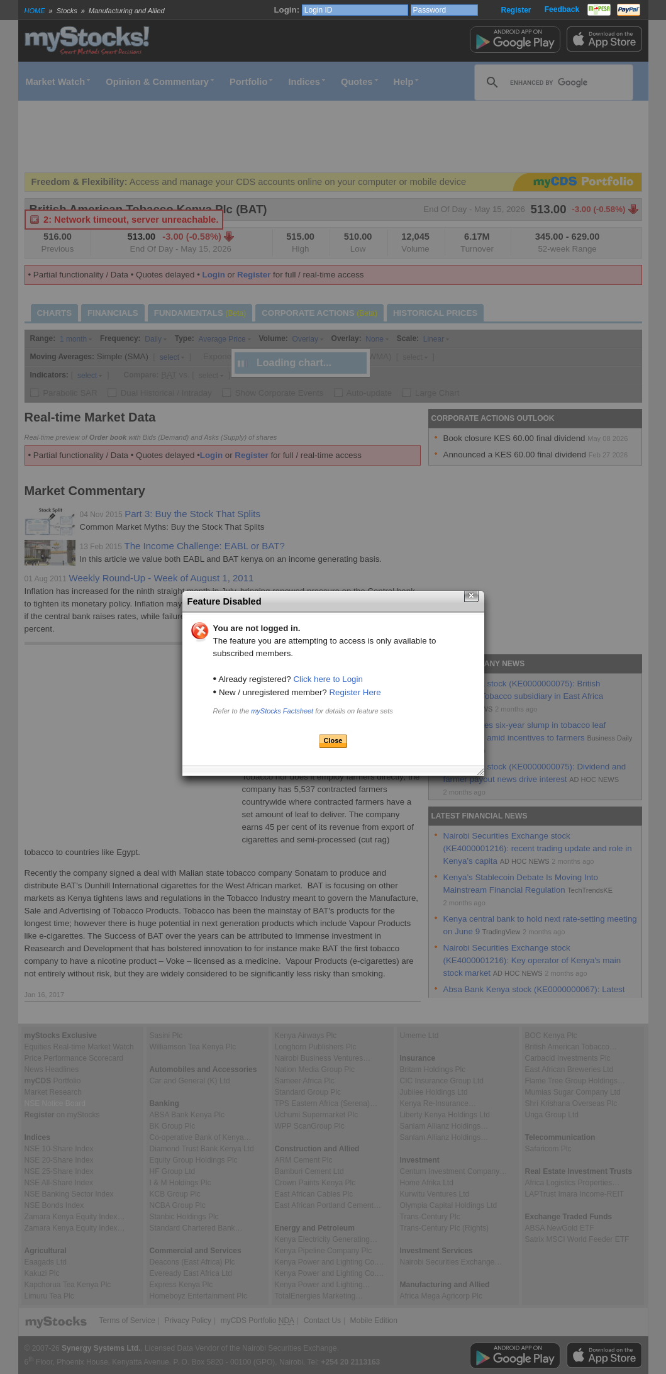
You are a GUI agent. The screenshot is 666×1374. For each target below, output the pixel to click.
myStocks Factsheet (282, 711)
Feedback (562, 9)
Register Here (354, 692)
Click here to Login (327, 679)
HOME (35, 10)
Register (516, 10)
